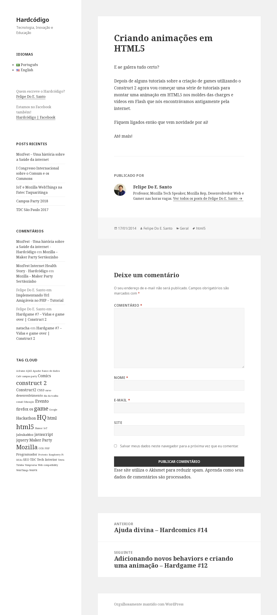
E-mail (122, 400)
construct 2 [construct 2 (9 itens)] (31, 383)
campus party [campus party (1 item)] (29, 376)
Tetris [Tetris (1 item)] (61, 459)
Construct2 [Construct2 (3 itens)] (26, 389)
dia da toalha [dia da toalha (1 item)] (51, 395)
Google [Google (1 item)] (53, 409)
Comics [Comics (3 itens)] (44, 375)
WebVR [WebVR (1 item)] (33, 470)
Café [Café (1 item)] (18, 376)
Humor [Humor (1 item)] (39, 428)
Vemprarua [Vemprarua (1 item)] (31, 465)
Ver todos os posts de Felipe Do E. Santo (205, 198)
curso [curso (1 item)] (48, 390)
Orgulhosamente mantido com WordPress (149, 604)
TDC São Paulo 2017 (32, 209)
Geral (184, 228)
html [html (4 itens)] (52, 418)
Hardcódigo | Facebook (35, 117)
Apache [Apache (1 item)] (37, 370)
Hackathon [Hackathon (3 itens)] (26, 418)
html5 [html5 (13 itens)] (25, 426)
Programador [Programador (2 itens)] (26, 454)
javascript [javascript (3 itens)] (43, 434)
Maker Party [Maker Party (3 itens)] (40, 440)
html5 (201, 228)
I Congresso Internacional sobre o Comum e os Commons (37, 173)
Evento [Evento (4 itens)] (42, 401)
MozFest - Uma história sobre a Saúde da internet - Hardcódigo (40, 246)
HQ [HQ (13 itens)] (42, 417)
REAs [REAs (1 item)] (19, 459)
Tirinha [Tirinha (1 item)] (20, 465)
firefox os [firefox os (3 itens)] (24, 409)
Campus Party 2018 (32, 201)
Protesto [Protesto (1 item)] (43, 454)
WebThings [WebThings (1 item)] (22, 470)
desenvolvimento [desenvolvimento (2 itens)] (29, 395)
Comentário (128, 305)
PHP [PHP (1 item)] (47, 448)
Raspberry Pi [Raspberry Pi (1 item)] (56, 454)
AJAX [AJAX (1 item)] (29, 370)
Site (118, 422)
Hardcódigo (32, 20)
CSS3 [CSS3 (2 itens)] (40, 390)
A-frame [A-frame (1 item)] (20, 370)
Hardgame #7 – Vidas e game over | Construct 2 (39, 333)
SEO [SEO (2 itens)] (26, 459)
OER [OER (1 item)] (41, 448)
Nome (121, 377)
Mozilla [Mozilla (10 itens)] (27, 447)
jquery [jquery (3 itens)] (22, 440)
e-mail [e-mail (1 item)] (19, 401)
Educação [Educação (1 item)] (29, 401)
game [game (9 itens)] (41, 408)
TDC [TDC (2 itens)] (33, 459)
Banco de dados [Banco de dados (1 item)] (51, 370)
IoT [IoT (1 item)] (45, 428)
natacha (22, 328)
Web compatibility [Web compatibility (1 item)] (48, 465)
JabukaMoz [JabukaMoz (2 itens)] (25, 434)
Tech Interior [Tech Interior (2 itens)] (47, 459)
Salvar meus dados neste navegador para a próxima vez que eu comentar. (179, 446)
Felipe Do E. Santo (30, 96)
